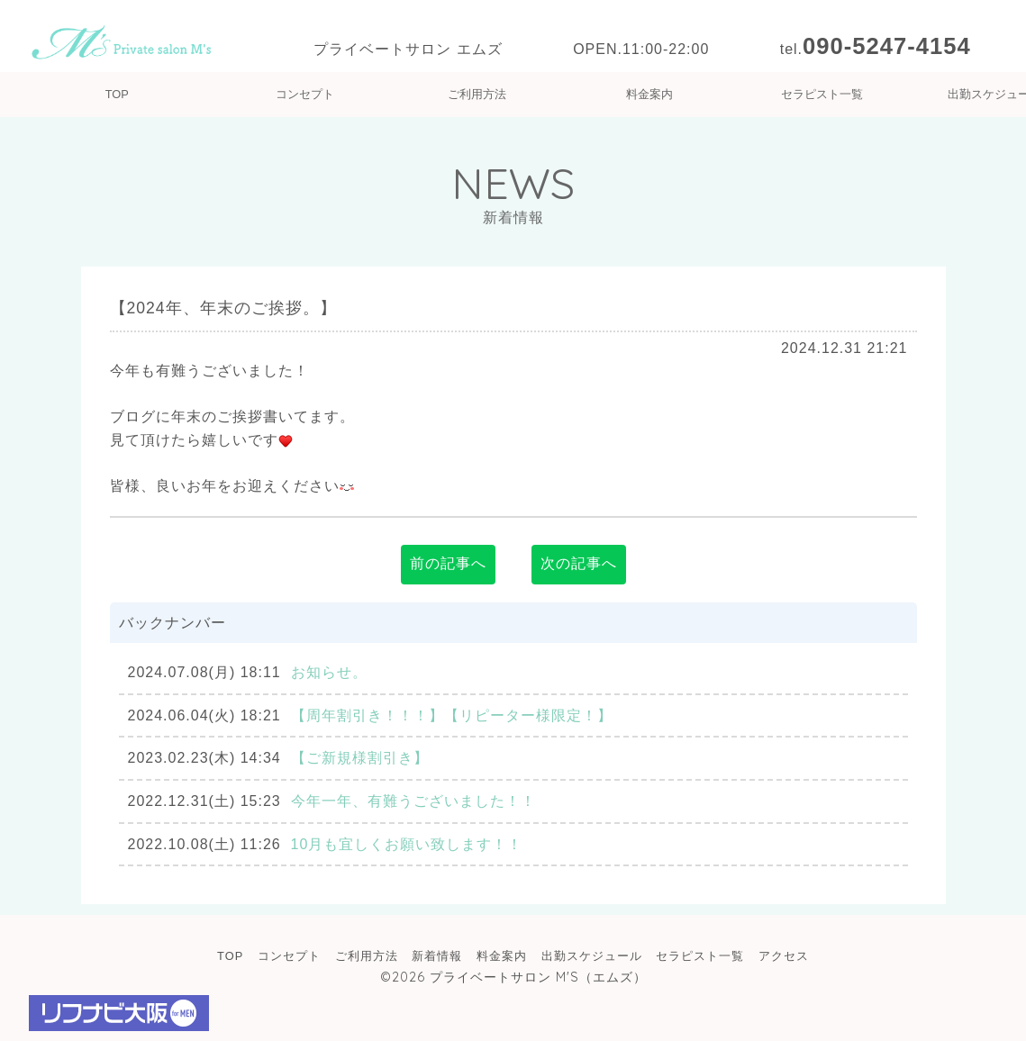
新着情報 (437, 956)
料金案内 (649, 94)
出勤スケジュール (591, 956)
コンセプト (305, 94)
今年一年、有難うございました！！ (413, 801)
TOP (117, 94)
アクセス (783, 956)
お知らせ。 (329, 672)
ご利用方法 (477, 94)
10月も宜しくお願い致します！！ (407, 844)
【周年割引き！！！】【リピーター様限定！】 (452, 715)
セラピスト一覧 (822, 94)
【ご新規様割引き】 (360, 757)
